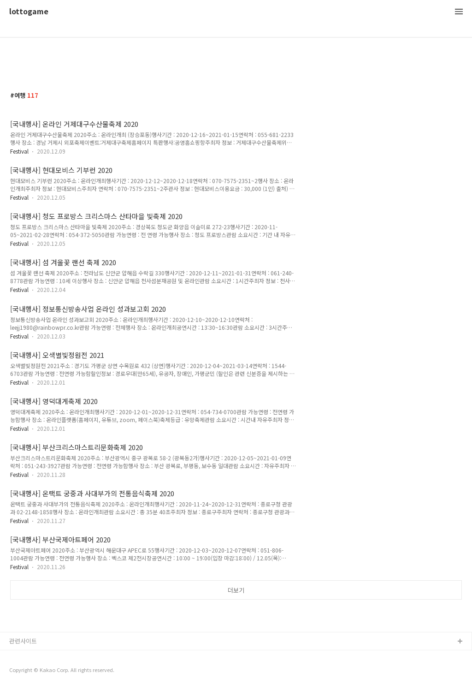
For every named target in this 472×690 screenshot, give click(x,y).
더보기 (236, 590)
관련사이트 (23, 640)
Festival (19, 151)
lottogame (28, 12)
